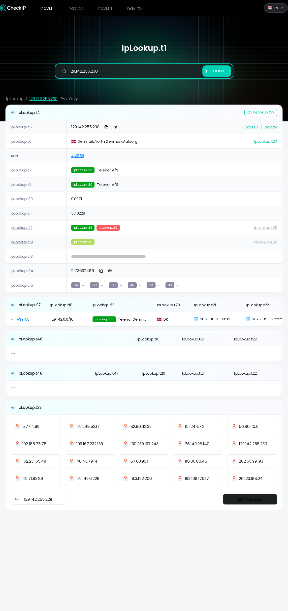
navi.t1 (47, 8)
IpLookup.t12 (21, 227)
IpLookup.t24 (265, 141)
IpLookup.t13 (22, 256)
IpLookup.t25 (265, 227)
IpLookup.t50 (265, 242)
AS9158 (77, 155)
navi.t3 (75, 8)
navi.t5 (134, 8)
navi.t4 (105, 8)
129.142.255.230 (43, 99)
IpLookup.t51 (22, 242)
